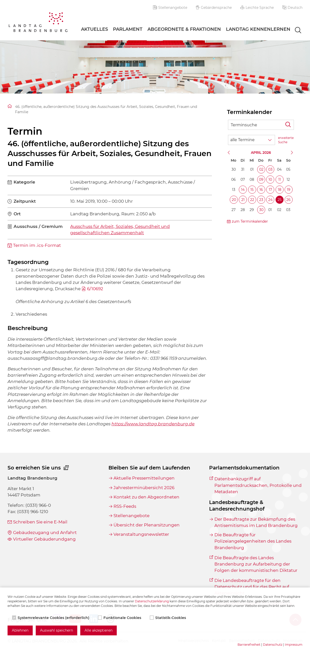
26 (288, 199)
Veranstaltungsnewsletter (141, 534)
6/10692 (95, 288)
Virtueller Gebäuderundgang (44, 539)
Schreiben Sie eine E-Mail (40, 521)
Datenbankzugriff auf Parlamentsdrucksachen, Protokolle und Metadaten (258, 485)
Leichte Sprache (257, 7)
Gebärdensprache (214, 7)
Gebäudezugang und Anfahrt (45, 532)
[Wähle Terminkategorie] (251, 140)
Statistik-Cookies (168, 617)
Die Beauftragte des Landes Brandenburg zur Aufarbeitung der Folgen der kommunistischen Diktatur (255, 564)
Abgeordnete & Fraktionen (184, 29)
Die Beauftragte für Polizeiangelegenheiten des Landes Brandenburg (252, 541)
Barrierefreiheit (249, 644)
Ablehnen (20, 630)
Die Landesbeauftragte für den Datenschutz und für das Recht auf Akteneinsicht (251, 587)
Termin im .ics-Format (37, 245)
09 (261, 179)
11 (279, 179)
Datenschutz (272, 644)
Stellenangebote (170, 7)
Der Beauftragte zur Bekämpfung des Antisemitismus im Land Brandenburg (256, 522)
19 (288, 189)
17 (270, 189)
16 (261, 189)
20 (234, 199)
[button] (292, 7)
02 (261, 169)
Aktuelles (94, 29)
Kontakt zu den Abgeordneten (146, 496)
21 (243, 199)
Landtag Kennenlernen (258, 29)
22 (252, 199)
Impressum (293, 644)
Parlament (127, 29)
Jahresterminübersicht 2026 (143, 487)
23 (261, 199)
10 (270, 179)
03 (270, 169)
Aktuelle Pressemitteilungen (144, 478)
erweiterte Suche (286, 140)
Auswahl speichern (56, 630)
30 (261, 210)
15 (252, 189)
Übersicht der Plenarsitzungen (146, 524)
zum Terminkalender (250, 221)
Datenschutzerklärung (152, 601)
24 (270, 199)
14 (243, 189)
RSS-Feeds (124, 506)
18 (279, 189)
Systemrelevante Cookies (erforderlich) (51, 617)
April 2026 (261, 152)
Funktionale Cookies (120, 617)
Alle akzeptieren (98, 630)
